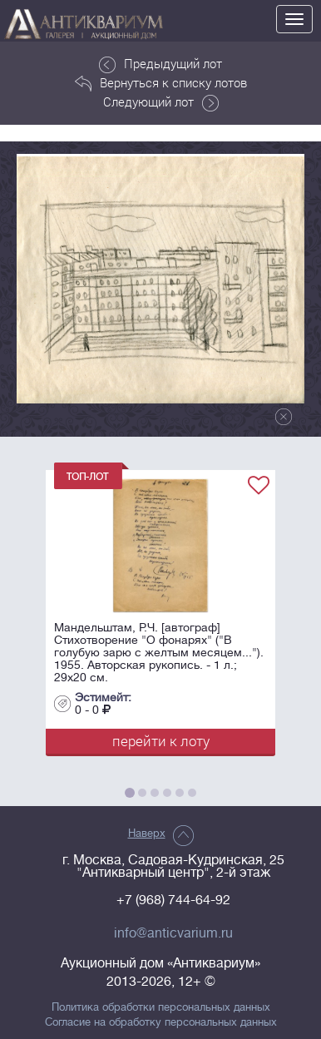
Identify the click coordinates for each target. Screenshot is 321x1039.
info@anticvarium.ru (173, 933)
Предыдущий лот (160, 64)
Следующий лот (161, 102)
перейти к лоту (161, 740)
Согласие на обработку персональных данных (161, 1022)
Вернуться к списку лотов (161, 83)
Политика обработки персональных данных (161, 1007)
